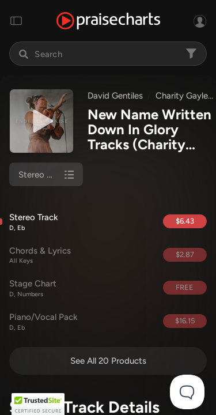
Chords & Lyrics (81, 255)
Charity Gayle (182, 95)
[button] (38, 404)
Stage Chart (81, 288)
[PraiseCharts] (108, 21)
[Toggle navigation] (16, 21)
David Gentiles (115, 95)
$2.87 (185, 254)
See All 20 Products (108, 361)
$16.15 (185, 320)
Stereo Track (81, 222)
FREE (185, 287)
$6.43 (185, 221)
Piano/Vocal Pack (81, 321)
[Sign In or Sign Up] (200, 21)
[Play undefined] (41, 121)
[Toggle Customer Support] (187, 392)
